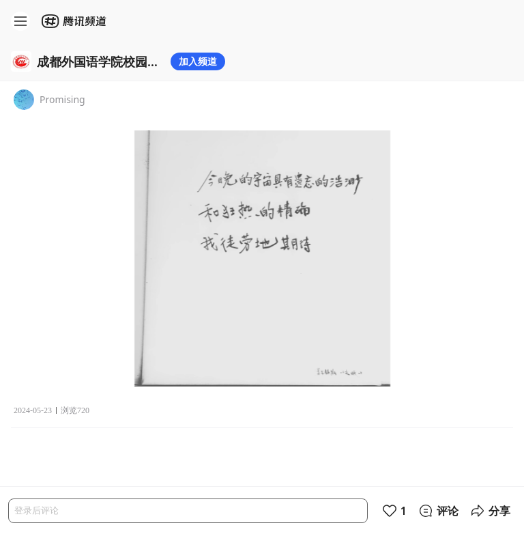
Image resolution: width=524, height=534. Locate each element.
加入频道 (198, 61)
